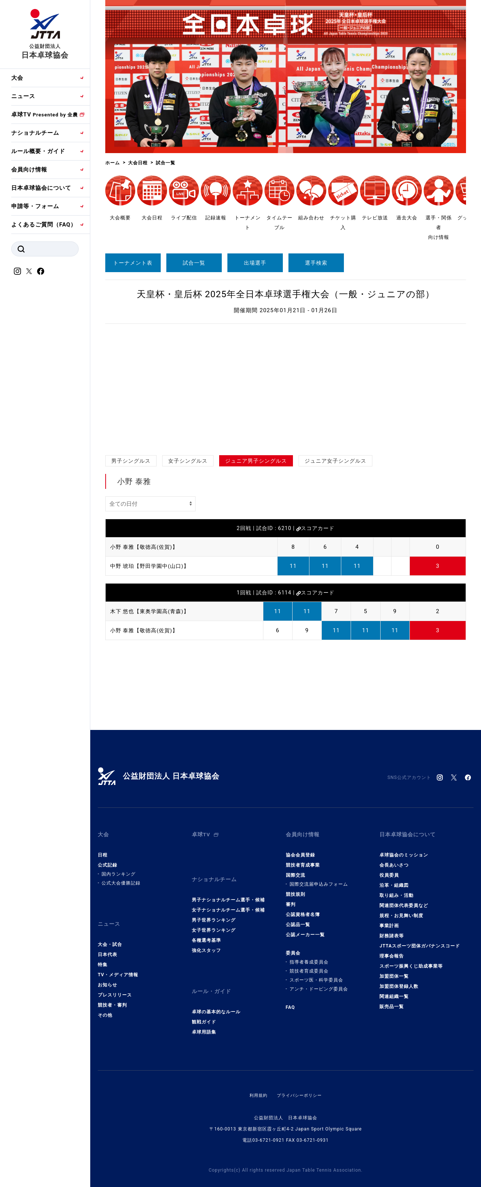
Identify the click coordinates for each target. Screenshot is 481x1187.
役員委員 (389, 870)
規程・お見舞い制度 (401, 910)
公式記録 (107, 859)
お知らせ (107, 974)
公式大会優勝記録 (121, 877)
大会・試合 (110, 933)
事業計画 (389, 920)
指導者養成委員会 (309, 956)
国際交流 (295, 870)
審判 (291, 899)
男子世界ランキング (214, 909)
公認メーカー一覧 (305, 929)
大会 (17, 77)
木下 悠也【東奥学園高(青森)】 (152, 611)
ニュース (23, 96)
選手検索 (316, 263)
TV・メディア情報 (118, 964)
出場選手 (255, 263)
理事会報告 (391, 950)
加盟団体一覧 (394, 971)
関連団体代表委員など (403, 900)
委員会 (293, 947)
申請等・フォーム (35, 206)
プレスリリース (115, 984)
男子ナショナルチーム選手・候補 (228, 889)
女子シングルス (188, 461)
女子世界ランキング (214, 919)
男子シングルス (131, 461)
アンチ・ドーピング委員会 (319, 983)
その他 (105, 1004)
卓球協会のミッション (403, 849)
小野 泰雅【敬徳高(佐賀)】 (146, 547)
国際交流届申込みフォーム (319, 879)
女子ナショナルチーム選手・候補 (228, 899)
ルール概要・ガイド (38, 151)
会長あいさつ (394, 859)
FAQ (290, 1002)
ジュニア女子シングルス (335, 461)
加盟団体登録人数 (398, 981)
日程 (103, 849)
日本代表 (107, 943)
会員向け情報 (29, 169)
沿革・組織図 (394, 880)
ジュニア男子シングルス (256, 461)
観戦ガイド (204, 1005)
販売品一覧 (391, 1001)
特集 (103, 953)
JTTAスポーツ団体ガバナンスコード (419, 940)
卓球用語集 (204, 1015)
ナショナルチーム (35, 133)
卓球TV (44, 114)
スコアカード (315, 528)
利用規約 (256, 1078)
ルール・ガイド (213, 977)
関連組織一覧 (394, 991)
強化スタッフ (206, 939)
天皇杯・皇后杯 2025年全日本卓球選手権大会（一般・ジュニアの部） (286, 294)
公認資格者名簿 (303, 909)
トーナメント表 (132, 263)
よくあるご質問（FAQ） (43, 224)
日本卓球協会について (41, 188)
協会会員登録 (300, 849)
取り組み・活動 (396, 890)
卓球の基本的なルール (216, 995)
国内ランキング (119, 868)
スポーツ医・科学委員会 (316, 974)
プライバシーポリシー (300, 1078)
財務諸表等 (391, 930)
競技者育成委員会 (309, 965)
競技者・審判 (112, 994)
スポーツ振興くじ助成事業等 (411, 961)
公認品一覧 (298, 919)
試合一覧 (194, 263)
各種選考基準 (206, 929)
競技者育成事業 (303, 859)
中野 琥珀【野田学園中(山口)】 (152, 566)
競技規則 (295, 889)
